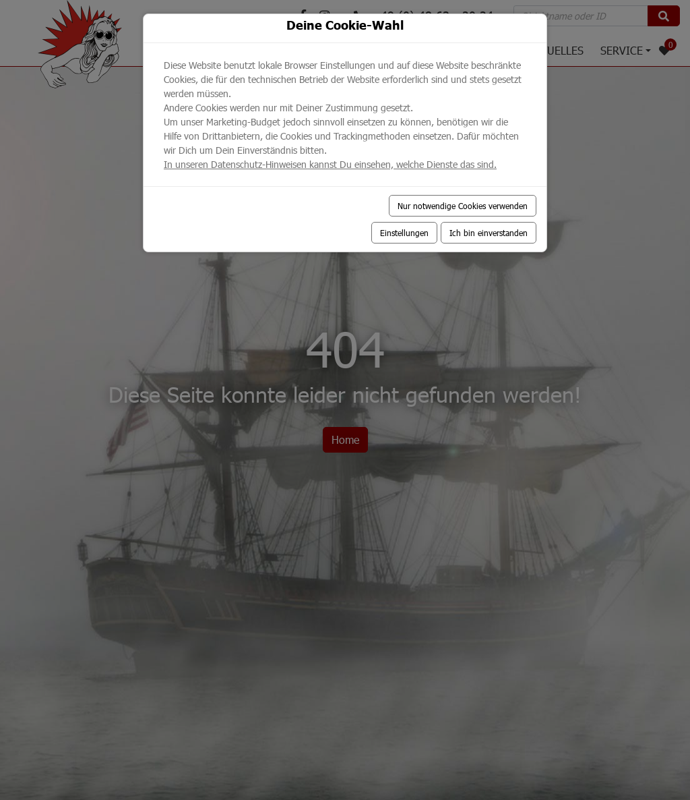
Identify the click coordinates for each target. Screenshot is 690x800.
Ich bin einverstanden (488, 232)
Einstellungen (404, 232)
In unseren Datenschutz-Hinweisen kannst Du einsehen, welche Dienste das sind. (330, 164)
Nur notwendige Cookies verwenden (463, 205)
